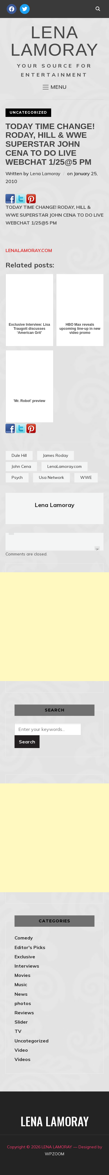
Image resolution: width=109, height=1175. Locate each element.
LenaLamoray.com (64, 466)
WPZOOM (54, 1153)
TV (18, 1031)
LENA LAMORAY (54, 41)
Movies (23, 975)
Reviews (24, 1012)
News (21, 994)
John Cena (21, 466)
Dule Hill (19, 455)
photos (23, 1003)
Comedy (24, 938)
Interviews (27, 966)
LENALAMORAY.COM (29, 250)
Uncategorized (28, 112)
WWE (86, 477)
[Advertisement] (54, 626)
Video (21, 1050)
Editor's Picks (30, 947)
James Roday (55, 455)
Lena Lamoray (45, 173)
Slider (21, 1022)
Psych (17, 477)
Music (21, 984)
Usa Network (51, 477)
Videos (23, 1059)
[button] (55, 87)
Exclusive (25, 956)
